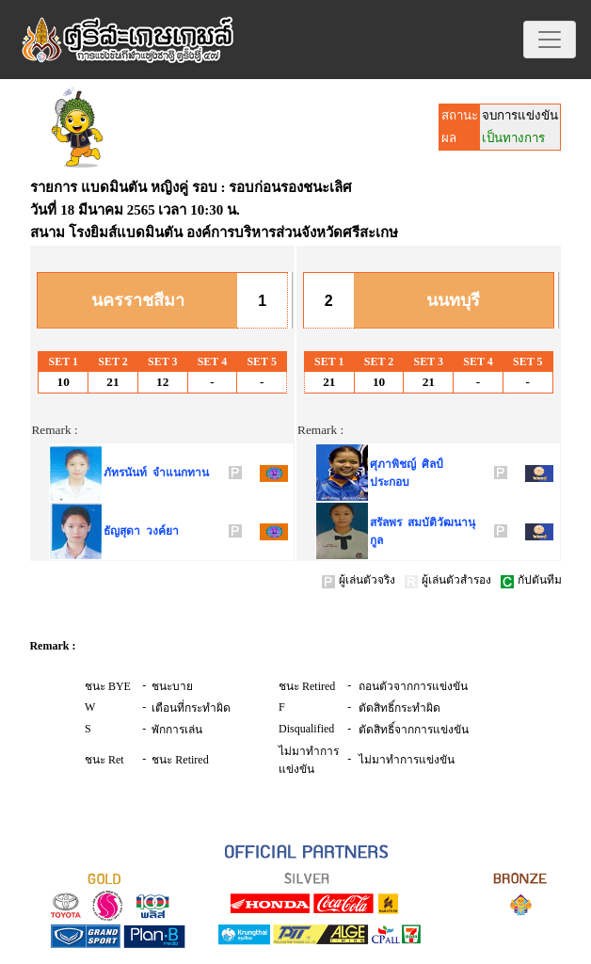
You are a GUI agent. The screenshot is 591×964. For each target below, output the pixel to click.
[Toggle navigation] (549, 39)
